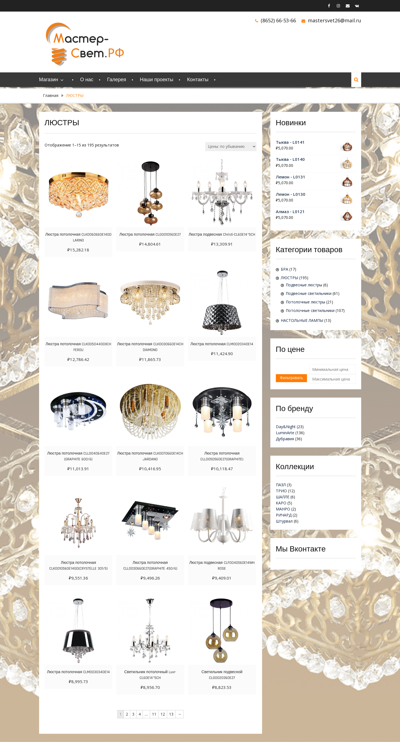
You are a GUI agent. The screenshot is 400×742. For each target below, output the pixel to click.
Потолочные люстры (305, 302)
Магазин (48, 80)
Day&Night (286, 426)
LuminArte (285, 432)
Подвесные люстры (304, 284)
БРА (284, 269)
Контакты (197, 80)
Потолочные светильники (310, 310)
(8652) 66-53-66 (278, 20)
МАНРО (283, 509)
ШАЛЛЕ (282, 496)
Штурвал (284, 521)
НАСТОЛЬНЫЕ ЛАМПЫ (302, 320)
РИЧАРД (284, 515)
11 (154, 714)
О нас (86, 80)
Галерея (116, 80)
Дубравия (285, 438)
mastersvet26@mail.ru (334, 20)
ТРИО (281, 490)
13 (171, 714)
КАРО (281, 502)
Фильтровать (291, 378)
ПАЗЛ (281, 484)
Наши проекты (156, 80)
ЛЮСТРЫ (289, 277)
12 (162, 714)
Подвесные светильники (308, 293)
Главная (50, 95)
